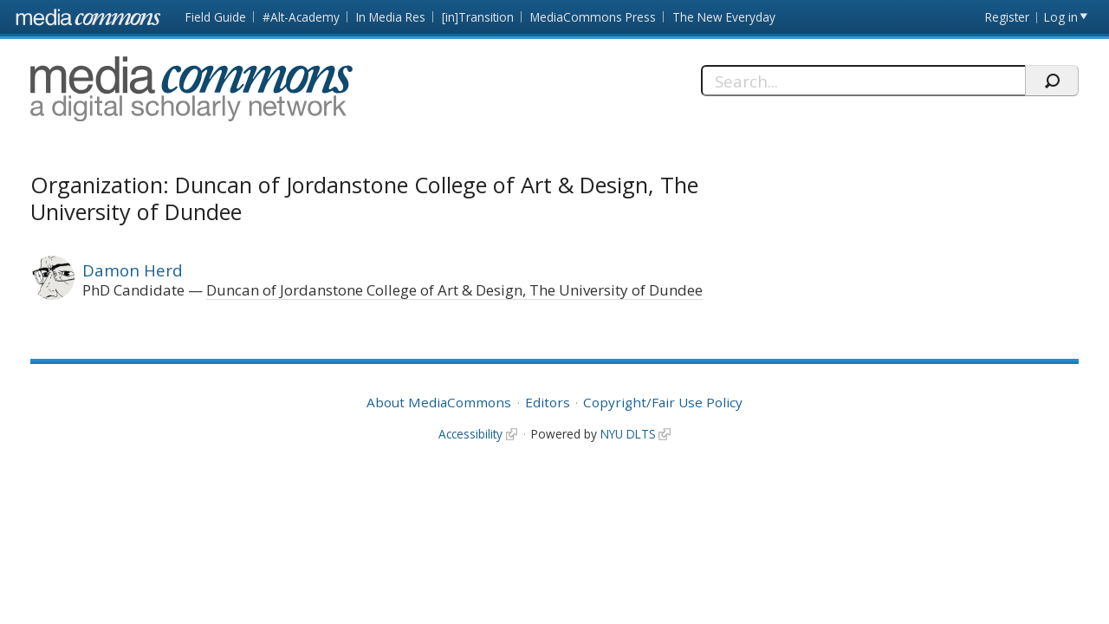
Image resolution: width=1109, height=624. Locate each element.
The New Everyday (723, 17)
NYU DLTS (628, 434)
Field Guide (215, 17)
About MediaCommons (438, 402)
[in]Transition (478, 17)
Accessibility (470, 434)
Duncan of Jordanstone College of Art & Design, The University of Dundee (454, 290)
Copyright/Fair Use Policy (663, 402)
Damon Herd (132, 270)
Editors (547, 402)
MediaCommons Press (593, 17)
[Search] (863, 80)
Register (1007, 17)
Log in (1061, 17)
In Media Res (390, 17)
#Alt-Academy (301, 17)
